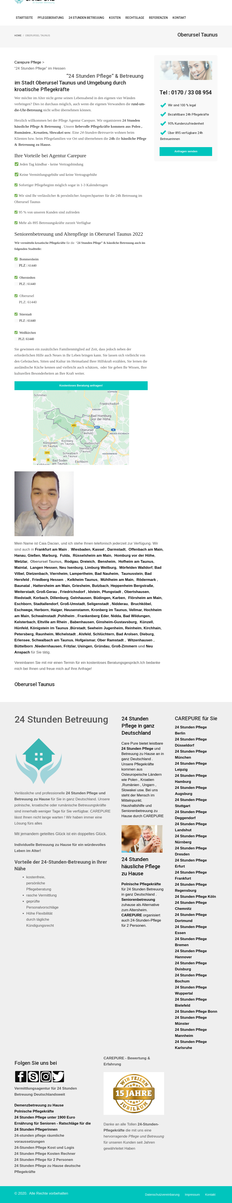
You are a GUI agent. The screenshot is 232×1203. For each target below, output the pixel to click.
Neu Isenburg (71, 568)
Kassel (98, 549)
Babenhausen (82, 622)
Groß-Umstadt (72, 604)
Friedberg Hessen (47, 580)
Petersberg (24, 634)
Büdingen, (102, 598)
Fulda (65, 555)
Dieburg (147, 634)
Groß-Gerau (46, 592)
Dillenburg (59, 598)
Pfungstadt (111, 592)
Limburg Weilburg (100, 568)
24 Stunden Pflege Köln (195, 897)
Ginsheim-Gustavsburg (116, 622)
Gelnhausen (80, 598)
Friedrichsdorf (72, 592)
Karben (118, 598)
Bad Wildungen (136, 616)
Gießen (34, 555)
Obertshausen (136, 592)
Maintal (20, 568)
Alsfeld (85, 634)
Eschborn (22, 604)
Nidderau (120, 604)
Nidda (116, 616)
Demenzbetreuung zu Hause (39, 1105)
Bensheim (106, 561)
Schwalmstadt (43, 616)
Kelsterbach (24, 622)
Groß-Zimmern (124, 646)
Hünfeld (21, 628)
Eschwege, (24, 610)
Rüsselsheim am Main (92, 555)
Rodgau (71, 561)
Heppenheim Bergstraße (131, 586)
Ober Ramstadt (110, 640)
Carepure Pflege (28, 62)
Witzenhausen (140, 640)
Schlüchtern (103, 634)
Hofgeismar (85, 640)
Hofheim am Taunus (135, 561)
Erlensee (22, 640)
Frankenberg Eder (93, 616)
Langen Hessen (43, 568)
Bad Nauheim (106, 574)
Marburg (49, 555)
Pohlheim (66, 616)
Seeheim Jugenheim (105, 628)
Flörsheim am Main (145, 598)
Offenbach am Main (146, 549)
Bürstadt (77, 628)
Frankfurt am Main (51, 549)
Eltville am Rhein (52, 622)
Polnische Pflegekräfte (34, 1111)
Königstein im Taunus (49, 628)
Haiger (56, 610)
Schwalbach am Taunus (52, 640)
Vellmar (135, 610)
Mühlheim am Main (117, 580)
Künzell (146, 622)
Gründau (102, 646)
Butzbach (100, 586)
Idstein (94, 592)
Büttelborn (23, 646)
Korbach (40, 598)
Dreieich (87, 561)
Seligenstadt (98, 604)
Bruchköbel (141, 604)
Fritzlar (70, 646)
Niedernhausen (48, 646)
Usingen (85, 646)
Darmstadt (116, 549)
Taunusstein (132, 574)
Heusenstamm (76, 610)
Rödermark (146, 580)
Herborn (41, 610)
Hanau (20, 555)
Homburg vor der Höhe (134, 555)
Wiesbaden (80, 549)
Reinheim (133, 628)
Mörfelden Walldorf (135, 568)
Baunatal (22, 586)
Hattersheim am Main (51, 586)
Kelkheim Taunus (82, 580)
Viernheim (59, 574)
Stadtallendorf (45, 604)
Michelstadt (65, 634)
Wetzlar (20, 561)
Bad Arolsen (127, 634)
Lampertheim (81, 574)
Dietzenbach (37, 574)
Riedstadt (22, 598)
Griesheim (81, 586)
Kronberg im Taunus (109, 610)
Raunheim (44, 634)
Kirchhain (152, 628)
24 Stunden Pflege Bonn (196, 1011)
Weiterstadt (24, 592)
